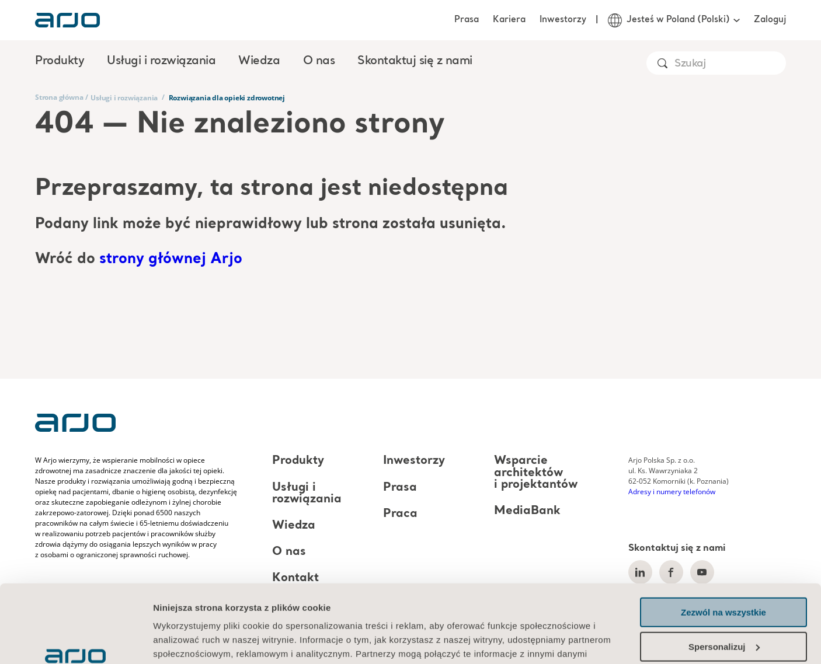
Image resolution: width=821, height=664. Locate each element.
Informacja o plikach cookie (214, 609)
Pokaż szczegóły (188, 641)
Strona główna (59, 97)
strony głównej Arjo (170, 259)
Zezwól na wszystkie (723, 539)
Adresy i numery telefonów (671, 492)
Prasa (466, 20)
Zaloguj (770, 20)
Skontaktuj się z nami (414, 61)
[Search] (729, 64)
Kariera (509, 20)
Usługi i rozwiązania (124, 98)
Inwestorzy (563, 20)
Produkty (298, 461)
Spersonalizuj (724, 573)
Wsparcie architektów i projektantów (536, 473)
